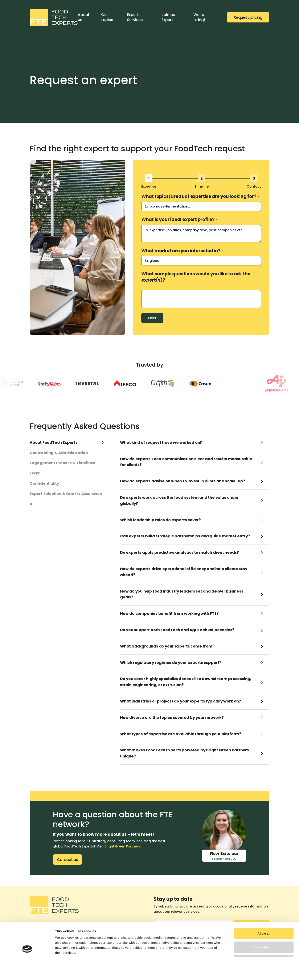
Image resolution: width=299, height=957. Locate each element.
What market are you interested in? (182, 251)
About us (84, 17)
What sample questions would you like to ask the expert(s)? (195, 279)
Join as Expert (168, 17)
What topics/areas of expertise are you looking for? (200, 196)
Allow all (264, 902)
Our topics (107, 17)
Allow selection (263, 916)
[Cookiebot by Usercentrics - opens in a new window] (27, 949)
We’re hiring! (199, 17)
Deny (264, 929)
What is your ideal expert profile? (179, 219)
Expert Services (135, 17)
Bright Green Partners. (123, 846)
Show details (220, 948)
